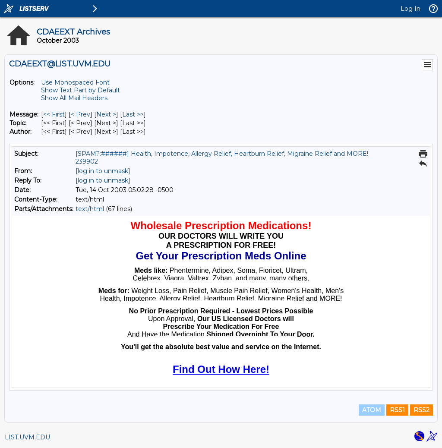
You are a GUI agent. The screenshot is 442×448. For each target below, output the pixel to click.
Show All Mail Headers (74, 98)
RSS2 (421, 410)
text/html (90, 209)
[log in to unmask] (103, 171)
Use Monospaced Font (75, 82)
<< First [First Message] (54, 114)
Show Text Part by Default (80, 90)
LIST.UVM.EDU (27, 437)
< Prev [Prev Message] (80, 114)
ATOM (371, 410)
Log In (410, 9)
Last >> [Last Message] (133, 114)
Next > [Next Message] (106, 114)
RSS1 (397, 410)
